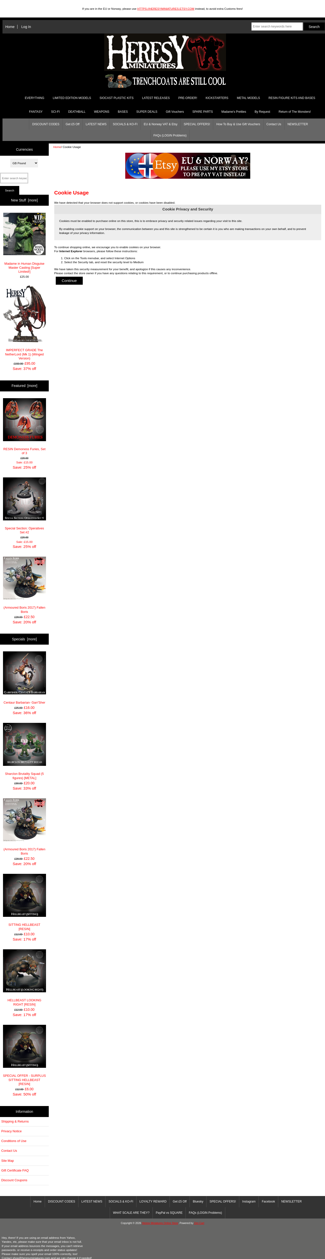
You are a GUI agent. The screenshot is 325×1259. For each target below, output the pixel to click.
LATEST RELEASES (156, 98)
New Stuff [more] (24, 200)
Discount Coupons (14, 1180)
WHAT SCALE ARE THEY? (131, 1213)
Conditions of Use (13, 1141)
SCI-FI (55, 111)
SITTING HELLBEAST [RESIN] (24, 902)
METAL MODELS (248, 98)
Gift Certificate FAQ (15, 1170)
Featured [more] (24, 386)
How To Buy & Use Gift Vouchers (238, 124)
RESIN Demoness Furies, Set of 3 (24, 426)
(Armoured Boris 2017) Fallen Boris (24, 585)
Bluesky (198, 1201)
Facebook (268, 1201)
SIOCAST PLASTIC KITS (117, 98)
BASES (123, 111)
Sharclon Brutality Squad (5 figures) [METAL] (24, 751)
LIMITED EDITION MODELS (72, 98)
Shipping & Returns (15, 1121)
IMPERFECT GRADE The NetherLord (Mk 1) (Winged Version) (24, 322)
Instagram (249, 1201)
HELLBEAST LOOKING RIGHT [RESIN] (24, 977)
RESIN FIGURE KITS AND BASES (291, 98)
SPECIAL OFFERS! (197, 124)
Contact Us (273, 124)
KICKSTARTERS (217, 98)
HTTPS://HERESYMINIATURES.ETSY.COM (165, 8)
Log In (26, 27)
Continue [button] (69, 280)
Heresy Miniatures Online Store (160, 1223)
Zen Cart (199, 1223)
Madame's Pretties (233, 111)
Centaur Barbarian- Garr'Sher (24, 677)
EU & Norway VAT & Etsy (161, 124)
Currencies (24, 149)
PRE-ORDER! (187, 98)
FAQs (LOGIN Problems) (170, 135)
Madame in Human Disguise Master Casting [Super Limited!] (24, 242)
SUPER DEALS (146, 111)
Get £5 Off (73, 124)
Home (9, 27)
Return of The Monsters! (294, 111)
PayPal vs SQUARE (169, 1213)
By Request (262, 111)
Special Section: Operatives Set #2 (24, 505)
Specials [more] (24, 639)
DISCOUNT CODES (45, 124)
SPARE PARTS (202, 111)
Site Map (7, 1161)
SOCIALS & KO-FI (125, 124)
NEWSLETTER (298, 124)
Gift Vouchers (175, 111)
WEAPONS (101, 111)
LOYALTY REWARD (153, 1201)
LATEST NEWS (96, 124)
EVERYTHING (34, 98)
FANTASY (35, 111)
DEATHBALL (77, 111)
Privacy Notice (11, 1131)
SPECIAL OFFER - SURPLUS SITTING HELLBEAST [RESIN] (24, 1055)
